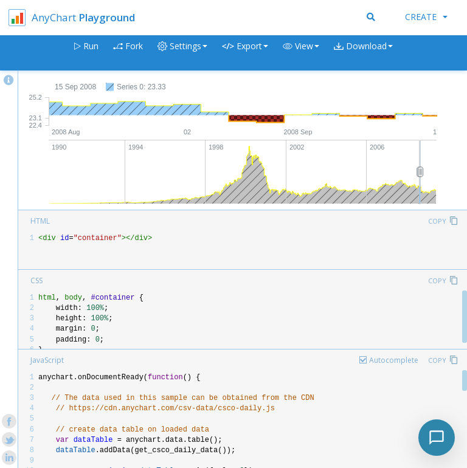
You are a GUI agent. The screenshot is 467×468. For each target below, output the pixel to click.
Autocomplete (393, 360)
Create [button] (426, 16)
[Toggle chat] (436, 437)
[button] (301, 53)
